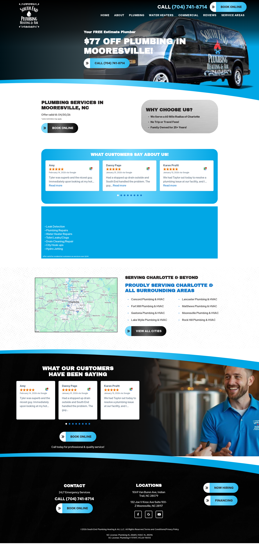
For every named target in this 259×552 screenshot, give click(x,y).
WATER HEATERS (161, 15)
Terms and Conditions (154, 539)
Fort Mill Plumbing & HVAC (147, 311)
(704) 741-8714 (182, 7)
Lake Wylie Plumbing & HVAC (149, 325)
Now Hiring (224, 498)
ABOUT (119, 15)
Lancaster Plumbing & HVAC (200, 305)
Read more (55, 191)
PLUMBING (136, 15)
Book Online (231, 7)
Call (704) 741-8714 (110, 64)
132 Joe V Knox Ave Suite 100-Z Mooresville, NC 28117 (148, 514)
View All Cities (149, 337)
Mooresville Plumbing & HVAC (200, 318)
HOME (105, 15)
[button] (118, 201)
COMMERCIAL (188, 15)
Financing (224, 511)
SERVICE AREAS (232, 15)
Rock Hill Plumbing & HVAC (199, 325)
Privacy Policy (172, 539)
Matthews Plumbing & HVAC (199, 311)
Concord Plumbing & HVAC (148, 305)
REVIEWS (209, 15)
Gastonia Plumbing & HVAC (148, 318)
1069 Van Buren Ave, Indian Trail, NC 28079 (148, 504)
